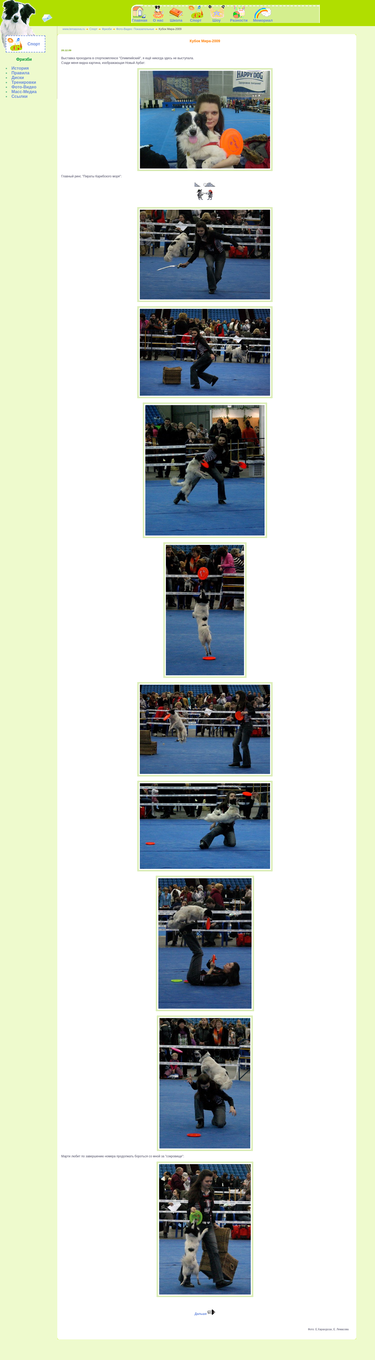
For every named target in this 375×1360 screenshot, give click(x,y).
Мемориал (223, 1349)
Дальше (205, 1314)
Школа (173, 1349)
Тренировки (23, 82)
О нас (162, 1349)
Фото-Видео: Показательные (135, 29)
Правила (20, 73)
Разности (207, 1349)
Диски (17, 77)
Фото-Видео (23, 87)
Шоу (194, 1349)
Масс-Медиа (24, 91)
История (20, 68)
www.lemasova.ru (74, 29)
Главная (139, 18)
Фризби (107, 29)
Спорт (93, 29)
